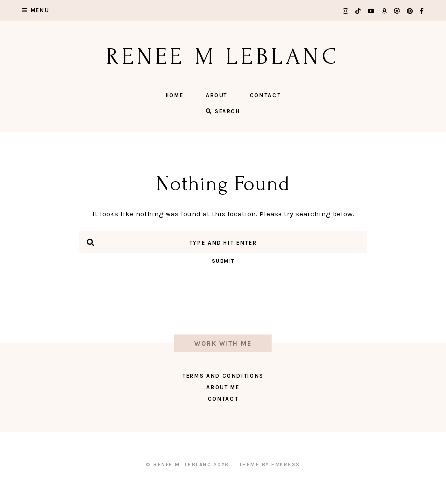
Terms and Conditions (223, 376)
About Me (222, 387)
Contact (265, 95)
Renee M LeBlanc (223, 57)
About (216, 95)
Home (175, 95)
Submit (223, 261)
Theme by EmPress (269, 465)
